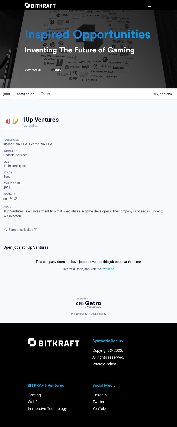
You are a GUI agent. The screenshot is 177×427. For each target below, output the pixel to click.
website (108, 269)
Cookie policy (98, 313)
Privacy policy (79, 313)
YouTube (99, 408)
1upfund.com (31, 125)
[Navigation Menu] (150, 5)
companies (25, 94)
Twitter (98, 402)
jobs (6, 94)
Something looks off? (20, 229)
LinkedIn (99, 395)
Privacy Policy (104, 364)
